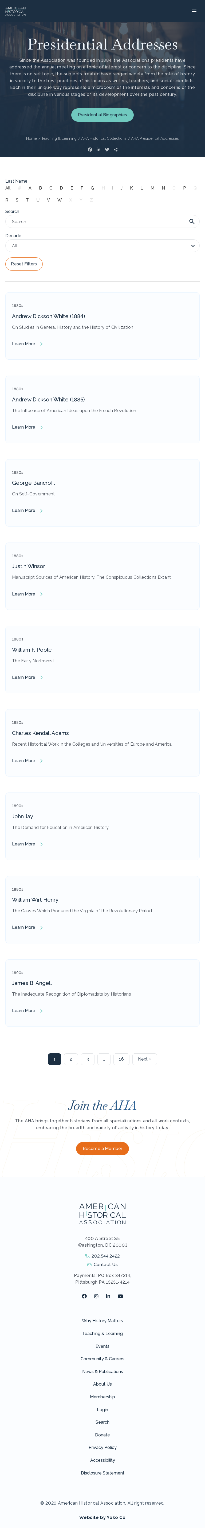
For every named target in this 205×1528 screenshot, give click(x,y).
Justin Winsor (28, 566)
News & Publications (102, 1371)
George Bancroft (33, 483)
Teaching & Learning (102, 1333)
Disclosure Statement (102, 1473)
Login (102, 1409)
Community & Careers (102, 1358)
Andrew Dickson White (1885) (48, 399)
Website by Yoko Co (102, 1517)
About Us (102, 1384)
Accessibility (102, 1460)
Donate (102, 1434)
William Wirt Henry (35, 900)
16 (121, 1059)
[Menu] (193, 11)
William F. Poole (32, 650)
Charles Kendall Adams (40, 733)
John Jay (22, 816)
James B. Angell (32, 983)
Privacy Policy (103, 1447)
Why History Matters (102, 1320)
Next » (144, 1059)
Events (102, 1346)
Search (102, 1422)
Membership (102, 1396)
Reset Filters (24, 263)
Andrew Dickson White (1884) (48, 316)
